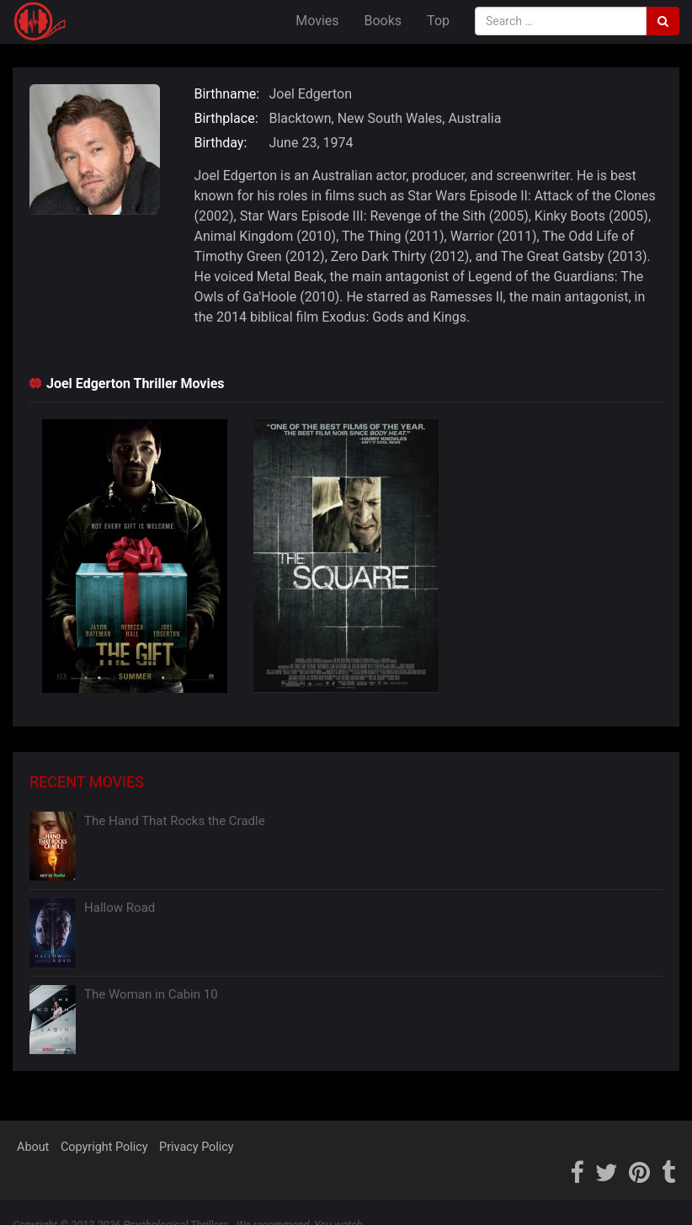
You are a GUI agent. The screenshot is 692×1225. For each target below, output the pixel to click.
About (33, 1147)
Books (383, 21)
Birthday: (221, 143)
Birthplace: (226, 118)
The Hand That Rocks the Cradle (174, 820)
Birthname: (227, 94)
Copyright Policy (104, 1147)
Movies (316, 21)
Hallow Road (119, 907)
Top (438, 21)
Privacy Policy (196, 1147)
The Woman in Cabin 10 (151, 994)
